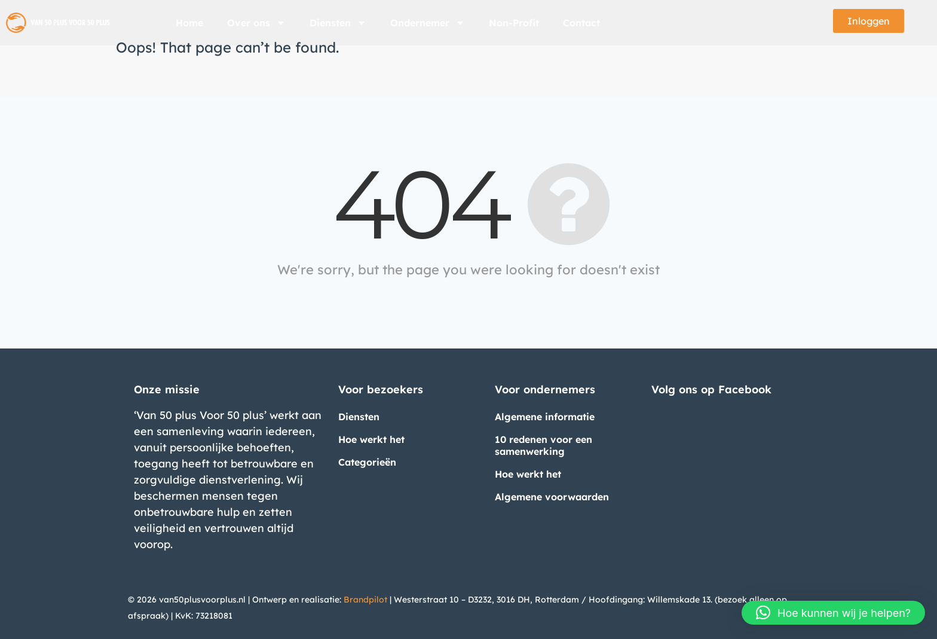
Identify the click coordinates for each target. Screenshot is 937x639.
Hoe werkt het (371, 439)
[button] (833, 613)
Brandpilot (365, 599)
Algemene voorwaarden (552, 497)
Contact (581, 23)
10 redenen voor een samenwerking (543, 445)
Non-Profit (514, 23)
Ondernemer (427, 22)
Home (189, 23)
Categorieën (367, 462)
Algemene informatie (545, 417)
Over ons (256, 22)
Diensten (338, 22)
